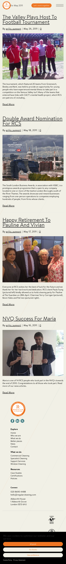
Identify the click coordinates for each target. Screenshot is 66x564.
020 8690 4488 (18, 491)
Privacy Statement (19, 560)
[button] (60, 5)
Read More (8, 104)
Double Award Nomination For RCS (32, 121)
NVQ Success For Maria (29, 318)
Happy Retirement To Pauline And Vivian (26, 222)
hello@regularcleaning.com (23, 494)
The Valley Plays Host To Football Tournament (29, 19)
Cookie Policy (7, 560)
